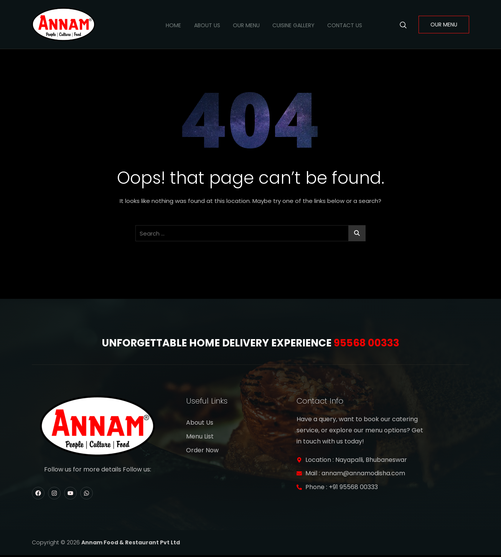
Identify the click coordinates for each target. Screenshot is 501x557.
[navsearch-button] (403, 24)
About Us (198, 24)
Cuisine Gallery (290, 24)
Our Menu (239, 24)
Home (162, 24)
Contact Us (343, 24)
